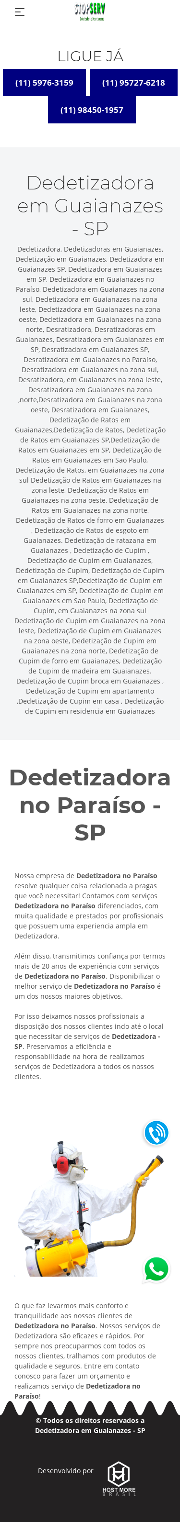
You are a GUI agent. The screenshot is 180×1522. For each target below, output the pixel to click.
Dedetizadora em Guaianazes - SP (90, 1430)
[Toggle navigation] (19, 12)
